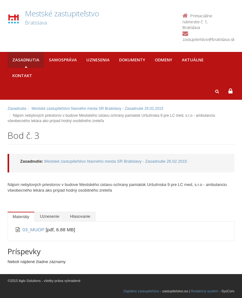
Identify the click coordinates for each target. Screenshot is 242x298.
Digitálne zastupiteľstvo (141, 291)
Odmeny (163, 60)
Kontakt (22, 75)
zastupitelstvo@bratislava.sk (208, 39)
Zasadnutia (25, 60)
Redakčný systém (204, 291)
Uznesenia (98, 60)
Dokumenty (132, 60)
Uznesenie (49, 216)
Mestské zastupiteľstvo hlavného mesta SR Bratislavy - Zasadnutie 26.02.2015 (97, 108)
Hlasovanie (80, 216)
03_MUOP (34, 229)
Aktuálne (193, 60)
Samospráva (63, 60)
